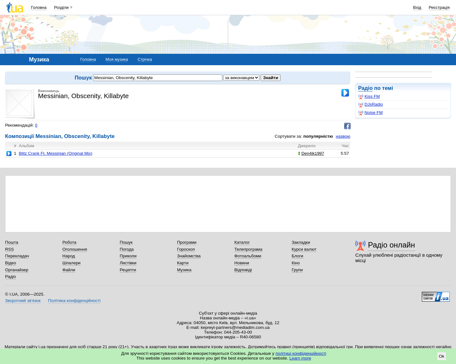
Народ (68, 256)
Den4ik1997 (311, 153)
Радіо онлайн (391, 245)
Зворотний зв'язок (23, 300)
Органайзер (16, 269)
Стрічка (144, 59)
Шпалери (71, 262)
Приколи (128, 256)
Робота (69, 242)
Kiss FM (369, 96)
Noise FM (370, 112)
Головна (39, 7)
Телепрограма (248, 249)
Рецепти (128, 269)
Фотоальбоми (247, 256)
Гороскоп (186, 249)
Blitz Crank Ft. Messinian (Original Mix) (55, 153)
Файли (68, 269)
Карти (182, 262)
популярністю (318, 136)
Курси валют (304, 249)
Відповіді (243, 269)
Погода (127, 249)
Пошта (11, 242)
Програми (186, 242)
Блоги (297, 256)
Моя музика (116, 59)
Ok (441, 356)
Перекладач (17, 256)
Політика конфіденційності (74, 300)
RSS (9, 249)
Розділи (61, 7)
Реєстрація (439, 7)
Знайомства (189, 256)
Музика (184, 269)
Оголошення (74, 249)
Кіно (296, 262)
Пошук (126, 242)
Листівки (128, 262)
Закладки (301, 242)
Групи (297, 269)
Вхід (417, 7)
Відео (10, 262)
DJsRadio (370, 104)
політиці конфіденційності (301, 353)
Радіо (365, 88)
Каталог (242, 242)
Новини (241, 262)
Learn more (300, 358)
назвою (343, 136)
